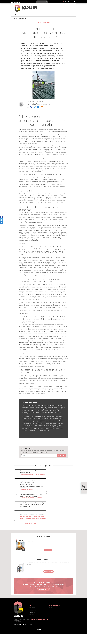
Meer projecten (30, 523)
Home (15, 18)
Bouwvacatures (33, 610)
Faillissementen (51, 608)
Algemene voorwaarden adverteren (37, 622)
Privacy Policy (32, 624)
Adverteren (32, 614)
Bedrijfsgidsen (32, 612)
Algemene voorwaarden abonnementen (38, 620)
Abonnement (32, 607)
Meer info (48, 550)
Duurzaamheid (23, 18)
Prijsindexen (50, 607)
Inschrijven (61, 455)
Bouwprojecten (33, 608)
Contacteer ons (43, 589)
